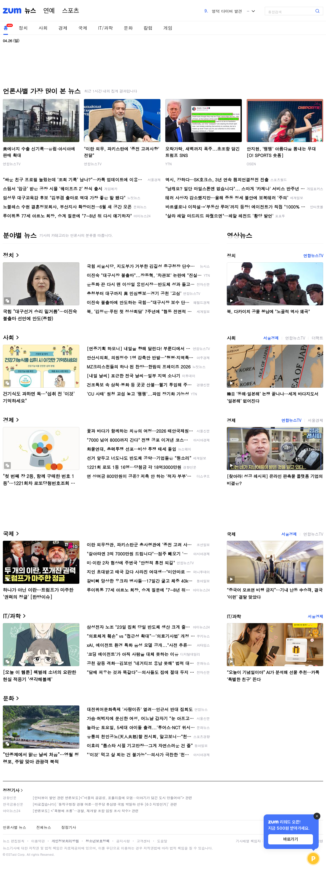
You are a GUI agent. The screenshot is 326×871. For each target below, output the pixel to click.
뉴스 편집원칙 (13, 840)
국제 (82, 28)
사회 (43, 28)
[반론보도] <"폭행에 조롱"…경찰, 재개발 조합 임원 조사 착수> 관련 (86, 810)
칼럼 (148, 28)
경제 (62, 28)
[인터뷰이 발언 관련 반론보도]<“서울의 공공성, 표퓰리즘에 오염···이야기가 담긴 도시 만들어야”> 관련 (112, 797)
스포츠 (70, 10)
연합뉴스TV (11, 163)
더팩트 (317, 338)
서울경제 (271, 338)
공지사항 (123, 840)
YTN (168, 163)
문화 (128, 28)
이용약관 (38, 840)
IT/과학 (105, 28)
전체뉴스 (43, 827)
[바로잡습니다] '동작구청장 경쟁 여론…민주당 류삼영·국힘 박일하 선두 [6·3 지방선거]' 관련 (105, 804)
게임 (167, 28)
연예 (49, 10)
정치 (23, 28)
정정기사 (11, 790)
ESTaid (11, 854)
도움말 (162, 840)
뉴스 (30, 10)
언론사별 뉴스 (14, 827)
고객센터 (143, 840)
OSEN (251, 163)
